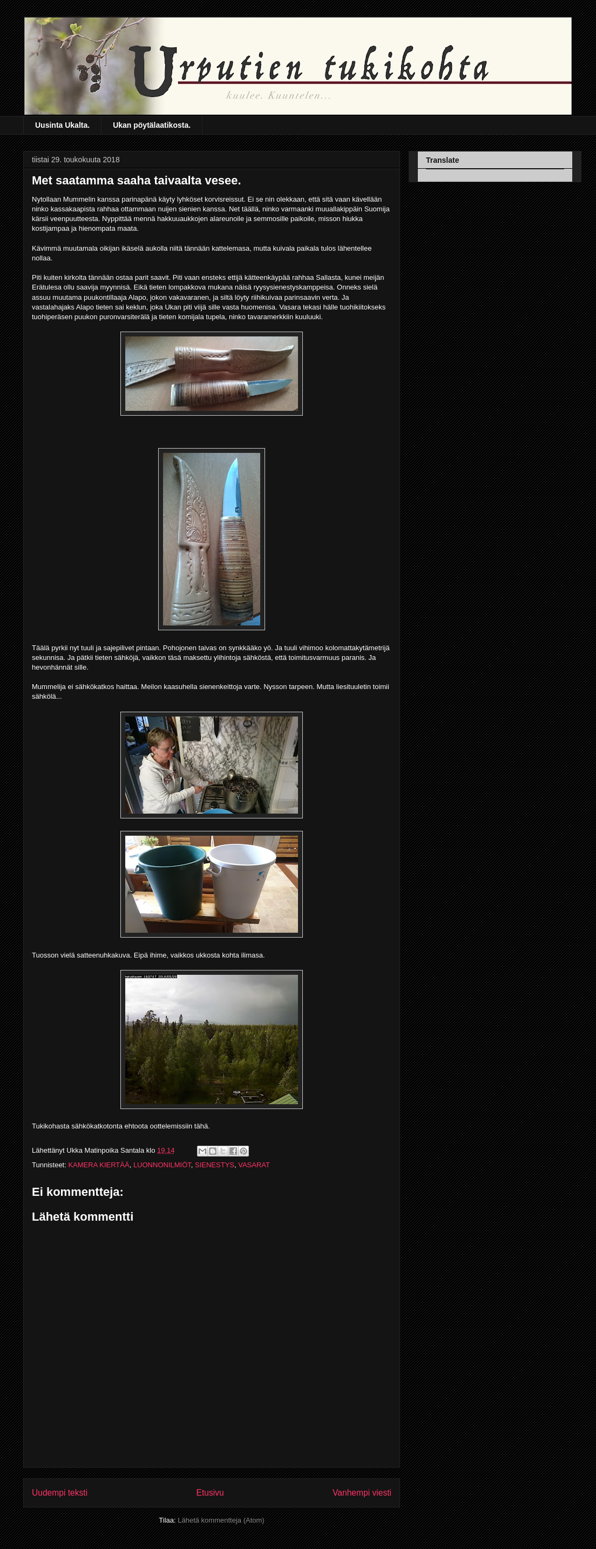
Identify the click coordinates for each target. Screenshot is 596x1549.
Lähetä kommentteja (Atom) (221, 1520)
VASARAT (254, 1165)
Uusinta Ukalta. (62, 125)
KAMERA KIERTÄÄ (98, 1165)
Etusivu (210, 1492)
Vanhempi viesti (362, 1492)
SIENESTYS (214, 1165)
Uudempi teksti (59, 1492)
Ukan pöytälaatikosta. (152, 125)
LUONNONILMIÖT (162, 1165)
